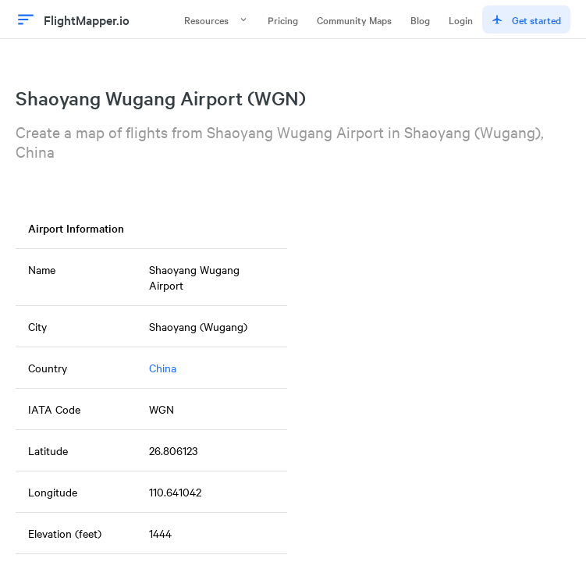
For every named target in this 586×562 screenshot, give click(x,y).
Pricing (283, 19)
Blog (420, 19)
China (162, 367)
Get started (526, 19)
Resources (216, 19)
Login (461, 19)
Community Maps (354, 19)
